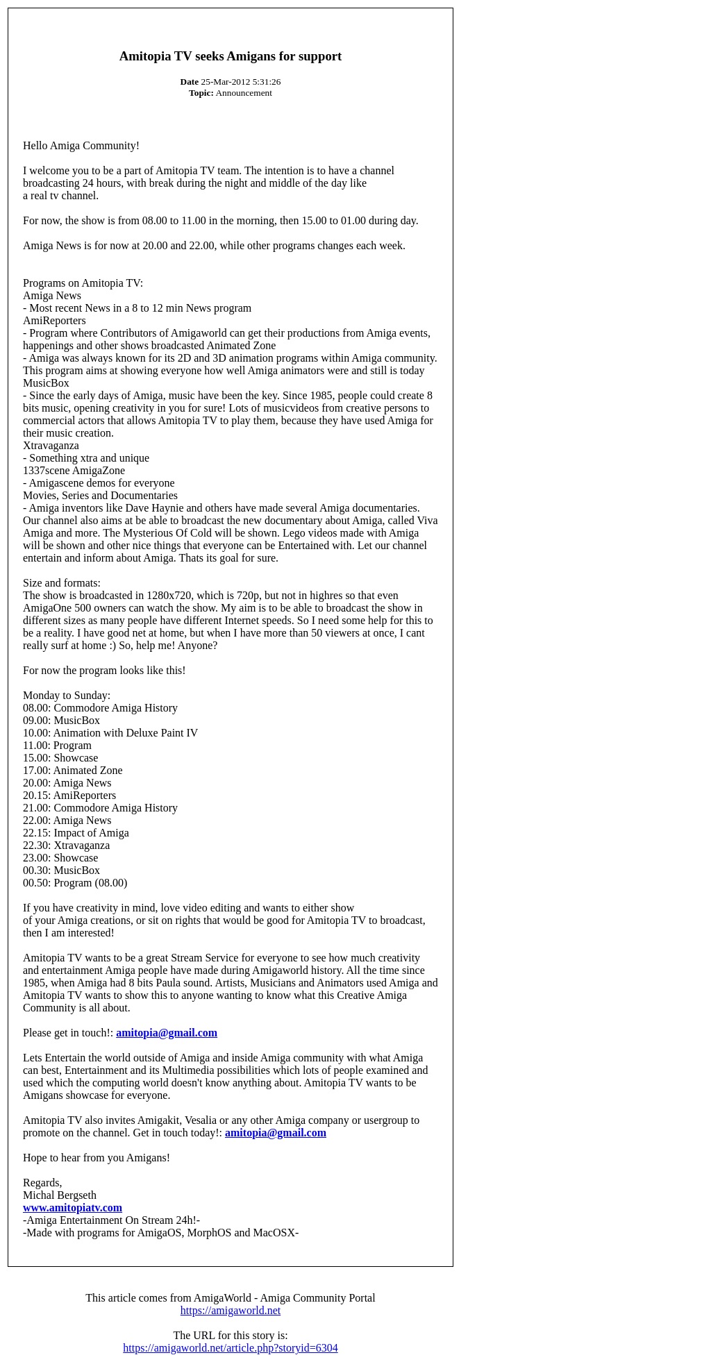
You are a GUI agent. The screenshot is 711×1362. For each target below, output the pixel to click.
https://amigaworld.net (231, 1310)
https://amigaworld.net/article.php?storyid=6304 (230, 1348)
